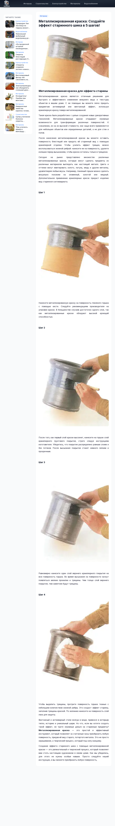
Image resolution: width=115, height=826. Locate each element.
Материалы (75, 4)
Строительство (42, 4)
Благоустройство (59, 4)
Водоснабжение (91, 4)
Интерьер (28, 4)
